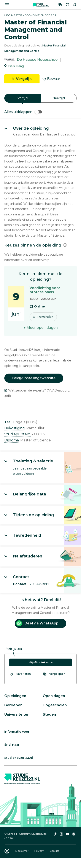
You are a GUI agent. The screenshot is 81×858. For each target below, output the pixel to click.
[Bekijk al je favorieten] (20, 674)
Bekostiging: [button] (15, 428)
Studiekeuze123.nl (18, 758)
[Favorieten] (67, 5)
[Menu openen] (7, 4)
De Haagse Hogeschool (38, 60)
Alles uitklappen (23, 112)
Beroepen (13, 705)
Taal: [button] (8, 422)
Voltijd (22, 98)
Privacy (39, 850)
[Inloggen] (75, 5)
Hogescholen (55, 705)
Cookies (54, 850)
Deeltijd (58, 98)
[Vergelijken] (60, 5)
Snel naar (11, 745)
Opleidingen (15, 696)
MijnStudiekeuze (40, 662)
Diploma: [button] (12, 440)
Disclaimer (22, 850)
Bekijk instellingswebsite (34, 378)
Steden (49, 714)
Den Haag (16, 66)
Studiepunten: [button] (17, 434)
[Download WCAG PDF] (7, 851)
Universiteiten (16, 714)
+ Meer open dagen (41, 328)
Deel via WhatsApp (37, 623)
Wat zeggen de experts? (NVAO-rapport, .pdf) (37, 393)
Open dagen (54, 696)
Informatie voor (16, 732)
